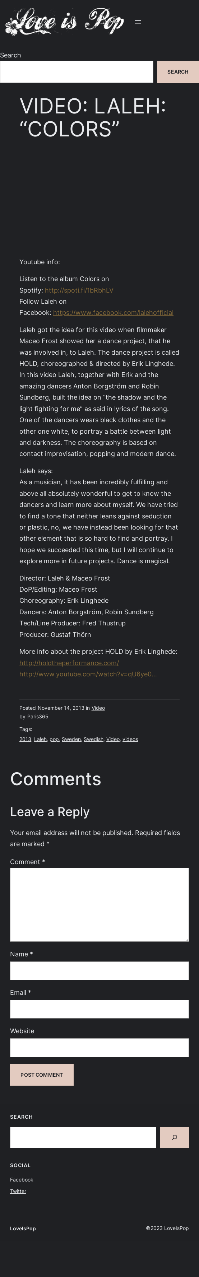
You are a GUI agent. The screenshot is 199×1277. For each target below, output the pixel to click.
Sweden (71, 739)
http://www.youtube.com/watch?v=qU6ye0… (88, 674)
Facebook (21, 1179)
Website (22, 1031)
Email (20, 992)
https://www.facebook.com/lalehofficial (113, 312)
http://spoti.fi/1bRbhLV (79, 290)
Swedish (93, 739)
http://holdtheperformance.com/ (69, 663)
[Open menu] (138, 22)
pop (54, 739)
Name (21, 954)
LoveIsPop (23, 1228)
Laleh (40, 739)
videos (130, 739)
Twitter (18, 1191)
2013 (25, 739)
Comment (27, 862)
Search (10, 55)
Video (98, 708)
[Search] (174, 1137)
